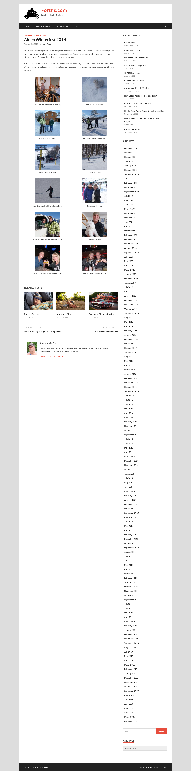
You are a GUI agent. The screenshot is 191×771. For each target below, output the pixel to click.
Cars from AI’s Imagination (101, 314)
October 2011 (130, 595)
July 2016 (128, 400)
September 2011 (131, 599)
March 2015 (129, 456)
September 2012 (131, 547)
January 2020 (130, 274)
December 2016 (131, 378)
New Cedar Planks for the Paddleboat (140, 95)
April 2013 (128, 530)
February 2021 (130, 235)
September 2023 (131, 174)
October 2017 (130, 348)
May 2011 (128, 612)
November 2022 (131, 187)
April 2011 (128, 617)
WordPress (152, 767)
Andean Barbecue (132, 129)
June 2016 (128, 404)
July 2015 (128, 439)
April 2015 (128, 452)
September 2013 (131, 513)
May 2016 (128, 408)
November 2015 (131, 426)
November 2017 (131, 343)
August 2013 (130, 517)
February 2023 (130, 183)
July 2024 (128, 161)
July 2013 (128, 521)
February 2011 (130, 625)
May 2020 (128, 261)
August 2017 (130, 356)
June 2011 (128, 608)
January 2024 (130, 165)
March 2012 (129, 573)
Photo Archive (62, 26)
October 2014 (130, 469)
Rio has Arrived (31, 314)
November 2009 (131, 682)
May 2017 (128, 361)
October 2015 (130, 430)
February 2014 (130, 495)
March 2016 (129, 417)
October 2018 (130, 309)
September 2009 (131, 691)
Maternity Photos (65, 314)
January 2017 (130, 374)
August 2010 (130, 647)
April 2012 (128, 569)
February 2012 (130, 578)
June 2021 (128, 222)
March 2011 (129, 621)
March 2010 (129, 665)
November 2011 (131, 591)
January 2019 (130, 296)
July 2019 (128, 287)
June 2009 (128, 704)
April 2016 (128, 413)
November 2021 (131, 213)
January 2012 (130, 582)
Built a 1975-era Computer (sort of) (139, 103)
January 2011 (130, 630)
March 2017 (129, 369)
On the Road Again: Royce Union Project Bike (144, 111)
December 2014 (131, 460)
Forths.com (54, 10)
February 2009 (130, 721)
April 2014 (128, 487)
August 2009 (130, 695)
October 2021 (130, 217)
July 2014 (128, 478)
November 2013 (131, 508)
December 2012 (131, 539)
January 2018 (130, 335)
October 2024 (130, 157)
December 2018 (131, 300)
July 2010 (128, 651)
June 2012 (128, 560)
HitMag (164, 767)
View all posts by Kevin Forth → (53, 356)
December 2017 (131, 339)
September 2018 (131, 313)
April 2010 (128, 660)
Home (29, 26)
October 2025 (130, 152)
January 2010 (130, 673)
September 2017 (131, 352)
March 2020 (129, 269)
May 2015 (128, 447)
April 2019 (128, 291)
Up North (43, 35)
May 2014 (128, 482)
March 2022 (129, 209)
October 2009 (130, 686)
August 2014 (130, 474)
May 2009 (128, 708)
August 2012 (130, 552)
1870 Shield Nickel (132, 73)
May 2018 (128, 322)
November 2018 (131, 304)
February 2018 (130, 330)
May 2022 (128, 200)
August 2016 (130, 395)
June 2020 (128, 256)
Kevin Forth (46, 44)
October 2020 (130, 248)
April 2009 (128, 712)
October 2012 (130, 543)
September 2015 (131, 434)
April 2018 (128, 326)
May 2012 (128, 565)
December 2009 (131, 678)
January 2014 (130, 500)
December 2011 (131, 586)
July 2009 (128, 699)
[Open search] (166, 26)
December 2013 (131, 504)
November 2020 (131, 243)
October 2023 (130, 170)
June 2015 (128, 443)
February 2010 (130, 669)
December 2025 (131, 148)
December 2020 (131, 239)
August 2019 (130, 283)
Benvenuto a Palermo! (134, 80)
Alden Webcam (43, 26)
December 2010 (131, 634)
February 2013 (130, 534)
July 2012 (128, 556)
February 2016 (130, 421)
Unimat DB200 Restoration (136, 57)
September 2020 (131, 252)
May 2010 (128, 656)
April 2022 (128, 204)
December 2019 (131, 278)
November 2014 (131, 465)
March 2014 (129, 491)
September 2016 (131, 391)
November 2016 (131, 382)
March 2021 (129, 230)
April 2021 (128, 226)
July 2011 (128, 604)
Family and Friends (31, 35)
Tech (75, 26)
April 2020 (128, 265)
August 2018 (130, 317)
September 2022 (131, 191)
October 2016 (130, 387)
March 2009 (129, 717)
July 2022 (128, 196)
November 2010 (131, 638)
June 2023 (128, 178)
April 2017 (128, 365)
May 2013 (128, 526)
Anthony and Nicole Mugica (136, 88)
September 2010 (131, 643)
